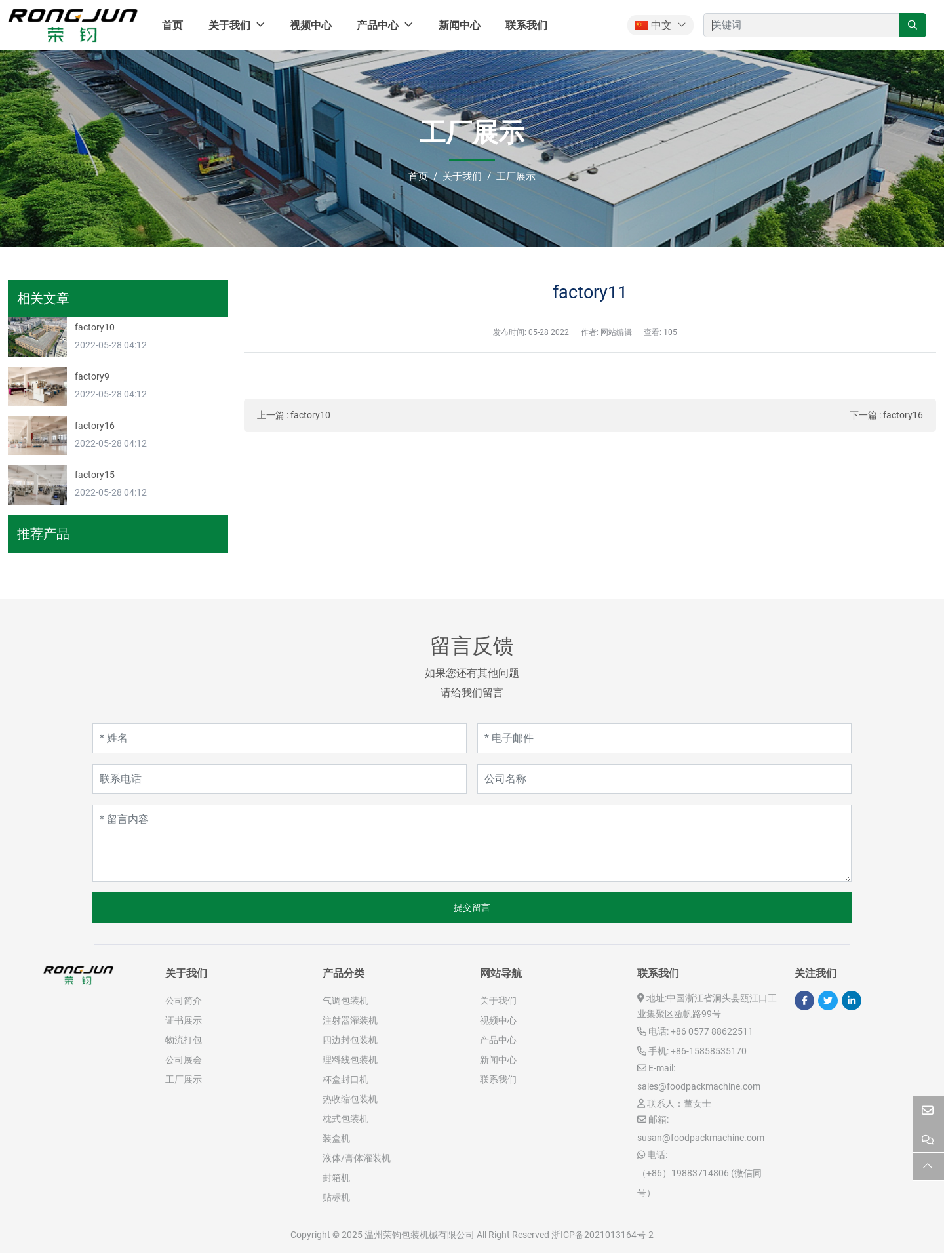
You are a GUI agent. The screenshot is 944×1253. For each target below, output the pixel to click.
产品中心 (378, 25)
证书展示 (183, 1020)
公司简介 (183, 1000)
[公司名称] (664, 779)
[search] (912, 25)
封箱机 (336, 1177)
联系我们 (526, 25)
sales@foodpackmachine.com (698, 1086)
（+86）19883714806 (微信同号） (699, 1183)
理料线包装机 (350, 1059)
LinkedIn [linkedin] (851, 1000)
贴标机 (336, 1197)
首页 (172, 25)
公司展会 (183, 1059)
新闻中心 (460, 25)
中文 (653, 25)
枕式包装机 (345, 1118)
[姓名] (279, 738)
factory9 (92, 376)
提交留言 (472, 907)
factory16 (903, 415)
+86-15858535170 (709, 1051)
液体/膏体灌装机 (357, 1158)
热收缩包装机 (350, 1099)
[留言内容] (472, 843)
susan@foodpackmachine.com (700, 1137)
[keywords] (801, 25)
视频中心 (311, 25)
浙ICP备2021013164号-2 (602, 1234)
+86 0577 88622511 (712, 1031)
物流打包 (183, 1040)
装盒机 (336, 1138)
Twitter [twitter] (828, 1000)
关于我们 (229, 25)
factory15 (95, 474)
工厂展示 (183, 1079)
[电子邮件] (664, 738)
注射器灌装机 (350, 1020)
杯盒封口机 (345, 1079)
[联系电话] (279, 779)
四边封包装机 (350, 1040)
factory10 (310, 415)
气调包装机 (345, 1000)
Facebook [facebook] (804, 1000)
